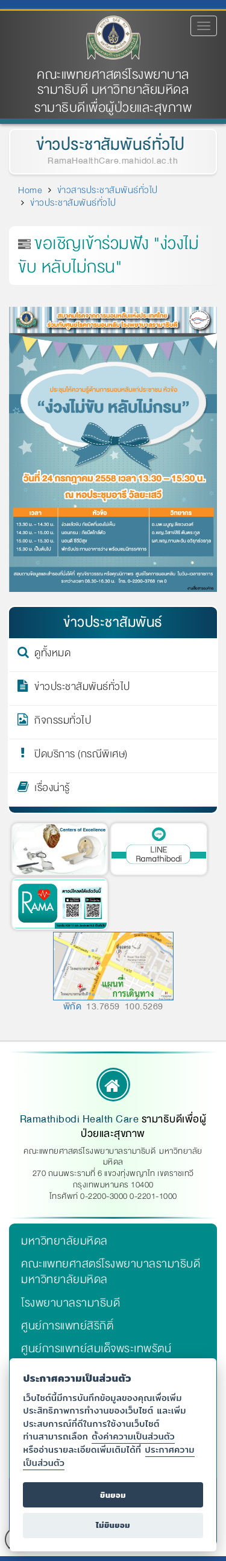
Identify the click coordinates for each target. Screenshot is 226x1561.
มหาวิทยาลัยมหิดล (64, 1241)
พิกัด (72, 1006)
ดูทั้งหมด (52, 655)
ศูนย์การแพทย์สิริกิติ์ (67, 1325)
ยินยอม (113, 1495)
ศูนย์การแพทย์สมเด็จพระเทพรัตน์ (96, 1348)
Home (30, 190)
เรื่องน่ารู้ (52, 790)
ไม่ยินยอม (113, 1525)
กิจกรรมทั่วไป (62, 722)
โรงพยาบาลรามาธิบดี (70, 1303)
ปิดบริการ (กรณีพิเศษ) (81, 756)
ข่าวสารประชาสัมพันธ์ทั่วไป (107, 190)
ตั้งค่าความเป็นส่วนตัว (133, 1436)
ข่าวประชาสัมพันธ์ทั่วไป (109, 144)
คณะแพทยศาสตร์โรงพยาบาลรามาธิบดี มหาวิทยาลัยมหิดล (113, 82)
